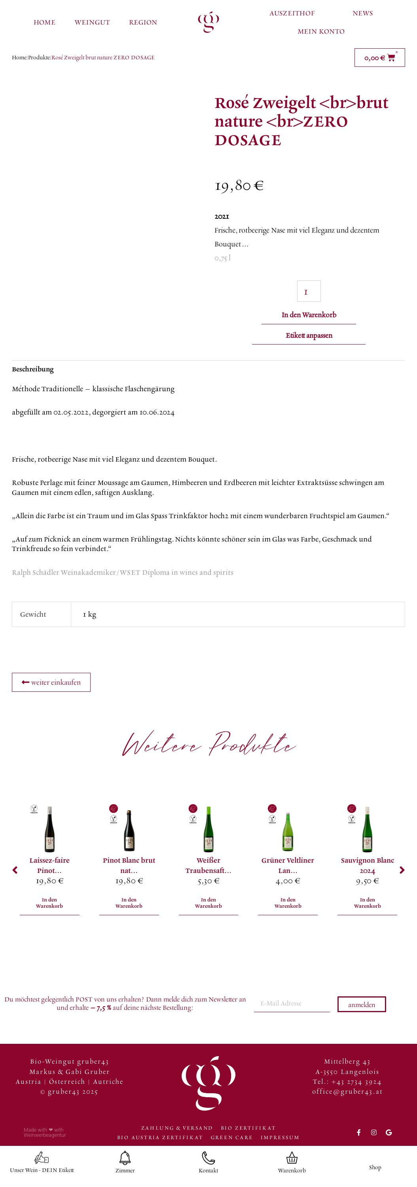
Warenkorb (292, 1173)
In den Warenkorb (309, 314)
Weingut (92, 22)
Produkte (39, 57)
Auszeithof (292, 13)
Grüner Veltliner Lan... (288, 867)
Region (143, 22)
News (363, 13)
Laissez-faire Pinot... (49, 867)
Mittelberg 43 (347, 1064)
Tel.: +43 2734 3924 (347, 1084)
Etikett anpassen (309, 336)
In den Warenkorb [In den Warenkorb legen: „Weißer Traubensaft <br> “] (208, 905)
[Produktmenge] (309, 290)
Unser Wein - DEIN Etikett (42, 1173)
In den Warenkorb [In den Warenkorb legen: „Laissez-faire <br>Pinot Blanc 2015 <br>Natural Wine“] (49, 905)
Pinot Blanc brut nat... (129, 867)
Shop (375, 1170)
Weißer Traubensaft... (208, 867)
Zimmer (125, 1173)
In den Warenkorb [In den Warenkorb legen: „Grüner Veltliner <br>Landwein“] (288, 905)
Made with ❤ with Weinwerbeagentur (45, 1135)
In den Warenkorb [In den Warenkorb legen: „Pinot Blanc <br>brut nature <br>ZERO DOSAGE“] (129, 905)
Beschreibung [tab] (32, 370)
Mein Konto (321, 31)
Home (44, 22)
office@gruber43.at (347, 1094)
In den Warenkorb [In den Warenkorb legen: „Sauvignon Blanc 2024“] (367, 905)
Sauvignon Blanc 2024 (367, 867)
